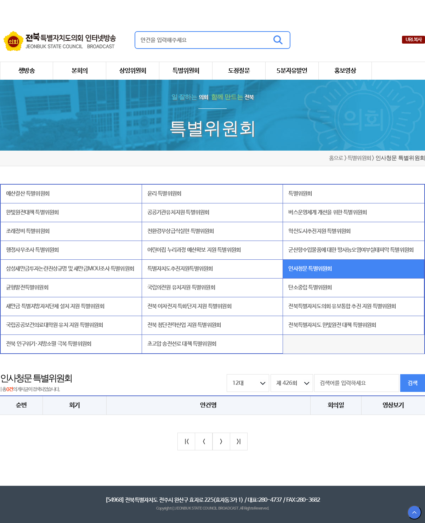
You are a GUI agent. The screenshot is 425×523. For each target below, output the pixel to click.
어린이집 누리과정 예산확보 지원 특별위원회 (194, 250)
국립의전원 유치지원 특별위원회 (181, 287)
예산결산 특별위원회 (27, 193)
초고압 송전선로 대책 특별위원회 (181, 344)
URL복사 (414, 40)
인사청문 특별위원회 (310, 268)
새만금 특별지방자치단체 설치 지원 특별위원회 (55, 306)
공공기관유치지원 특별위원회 (178, 212)
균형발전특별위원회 (27, 287)
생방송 (26, 70)
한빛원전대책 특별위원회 (32, 212)
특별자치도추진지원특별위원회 (180, 268)
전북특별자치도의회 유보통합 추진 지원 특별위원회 (342, 306)
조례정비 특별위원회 (27, 231)
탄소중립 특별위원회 (310, 287)
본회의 (80, 70)
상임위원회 (132, 70)
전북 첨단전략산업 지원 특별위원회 (184, 325)
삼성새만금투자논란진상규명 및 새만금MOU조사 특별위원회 (70, 268)
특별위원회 (185, 70)
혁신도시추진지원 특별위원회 (319, 231)
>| (239, 441)
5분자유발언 (292, 70)
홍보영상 (345, 70)
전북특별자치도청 (363, 8)
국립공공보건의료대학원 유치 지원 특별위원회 (54, 325)
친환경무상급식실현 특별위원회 (180, 231)
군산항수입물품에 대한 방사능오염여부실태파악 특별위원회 (350, 250)
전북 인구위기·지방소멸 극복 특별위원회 (48, 344)
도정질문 (239, 70)
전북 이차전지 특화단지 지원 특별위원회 (189, 306)
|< (186, 441)
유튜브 (395, 39)
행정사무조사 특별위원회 (32, 250)
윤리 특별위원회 (164, 193)
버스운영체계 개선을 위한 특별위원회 (327, 212)
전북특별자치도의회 (312, 8)
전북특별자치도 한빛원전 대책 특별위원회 (332, 325)
